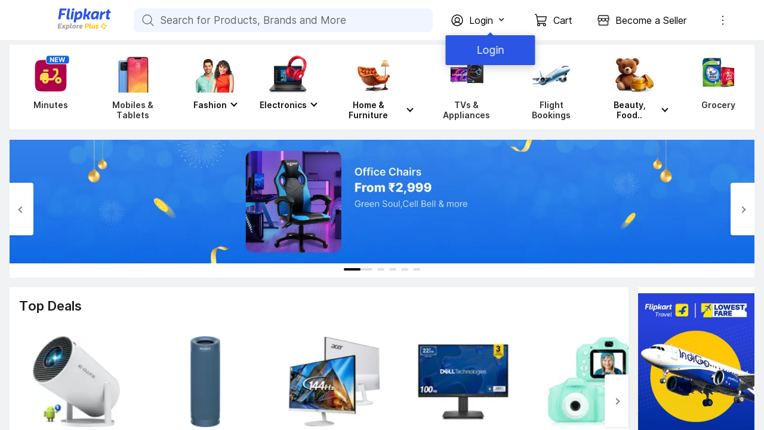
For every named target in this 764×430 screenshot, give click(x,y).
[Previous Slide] (21, 209)
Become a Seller (650, 20)
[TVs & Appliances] (466, 87)
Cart (562, 20)
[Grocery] (715, 87)
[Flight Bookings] (551, 87)
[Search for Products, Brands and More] (147, 20)
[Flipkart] (64, 28)
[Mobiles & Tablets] (132, 87)
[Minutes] (48, 87)
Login (489, 50)
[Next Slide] (742, 209)
